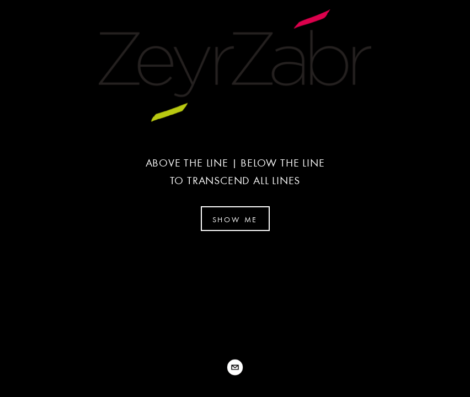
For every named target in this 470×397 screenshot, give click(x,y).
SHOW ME (235, 219)
